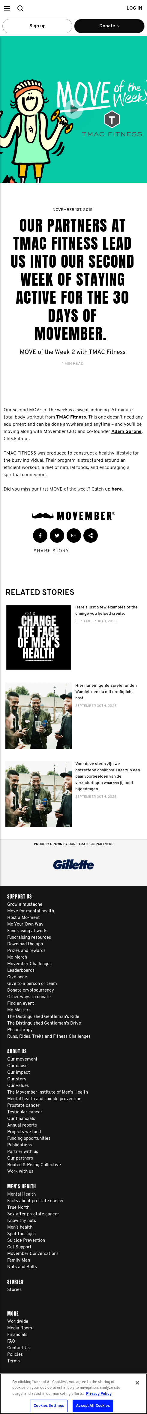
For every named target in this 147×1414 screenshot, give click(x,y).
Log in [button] (134, 8)
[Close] (137, 1382)
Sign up (37, 26)
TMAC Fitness (71, 417)
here (117, 489)
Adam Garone (126, 431)
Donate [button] (109, 28)
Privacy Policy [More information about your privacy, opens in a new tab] (99, 1394)
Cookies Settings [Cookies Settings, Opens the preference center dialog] (49, 1406)
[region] (73, 1393)
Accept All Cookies (93, 1406)
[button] (7, 8)
